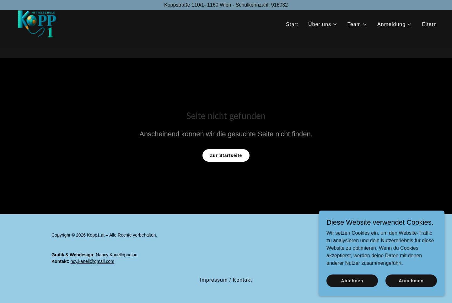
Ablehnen (352, 280)
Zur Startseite (226, 155)
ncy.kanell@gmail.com (92, 261)
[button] (322, 35)
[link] (39, 33)
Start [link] (292, 34)
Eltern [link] (429, 34)
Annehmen (411, 280)
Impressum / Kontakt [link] (226, 280)
